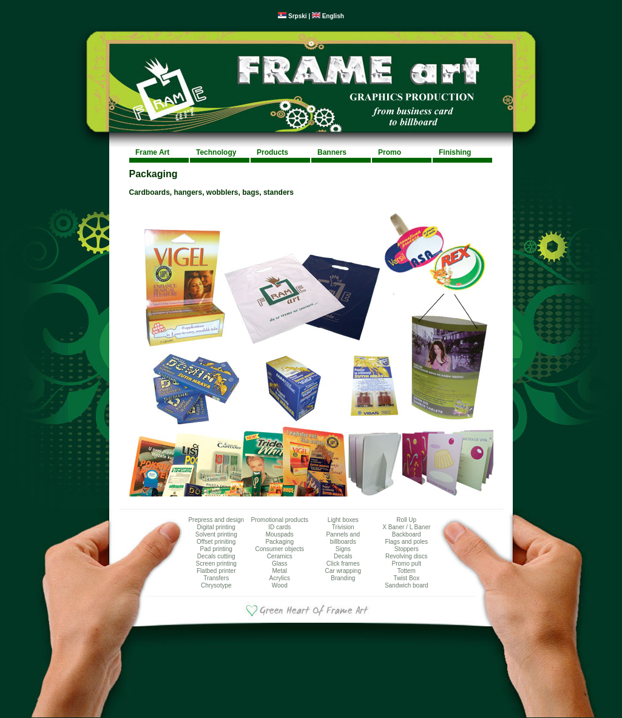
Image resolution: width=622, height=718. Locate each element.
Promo (389, 152)
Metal (279, 570)
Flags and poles (406, 541)
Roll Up (406, 519)
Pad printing (216, 549)
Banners (331, 152)
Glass (280, 563)
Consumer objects (279, 549)
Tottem (406, 570)
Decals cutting (216, 556)
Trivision (343, 527)
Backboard (406, 534)
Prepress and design (216, 519)
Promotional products (280, 519)
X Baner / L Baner (406, 527)
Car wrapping (343, 570)
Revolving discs (406, 556)
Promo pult (406, 563)
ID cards (279, 527)
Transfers (216, 578)
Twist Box (406, 578)
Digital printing (216, 527)
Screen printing (216, 563)
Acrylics (279, 578)
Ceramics (279, 556)
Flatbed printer (216, 570)
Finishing (455, 152)
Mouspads (280, 534)
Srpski (292, 16)
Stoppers (406, 549)
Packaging (279, 541)
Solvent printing (216, 534)
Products (272, 152)
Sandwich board (406, 585)
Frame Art (152, 152)
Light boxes (343, 519)
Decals (343, 556)
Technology (216, 152)
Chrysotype (216, 585)
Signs (343, 549)
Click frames (343, 563)
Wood (280, 585)
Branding (343, 578)
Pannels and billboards (343, 538)
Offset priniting (216, 541)
